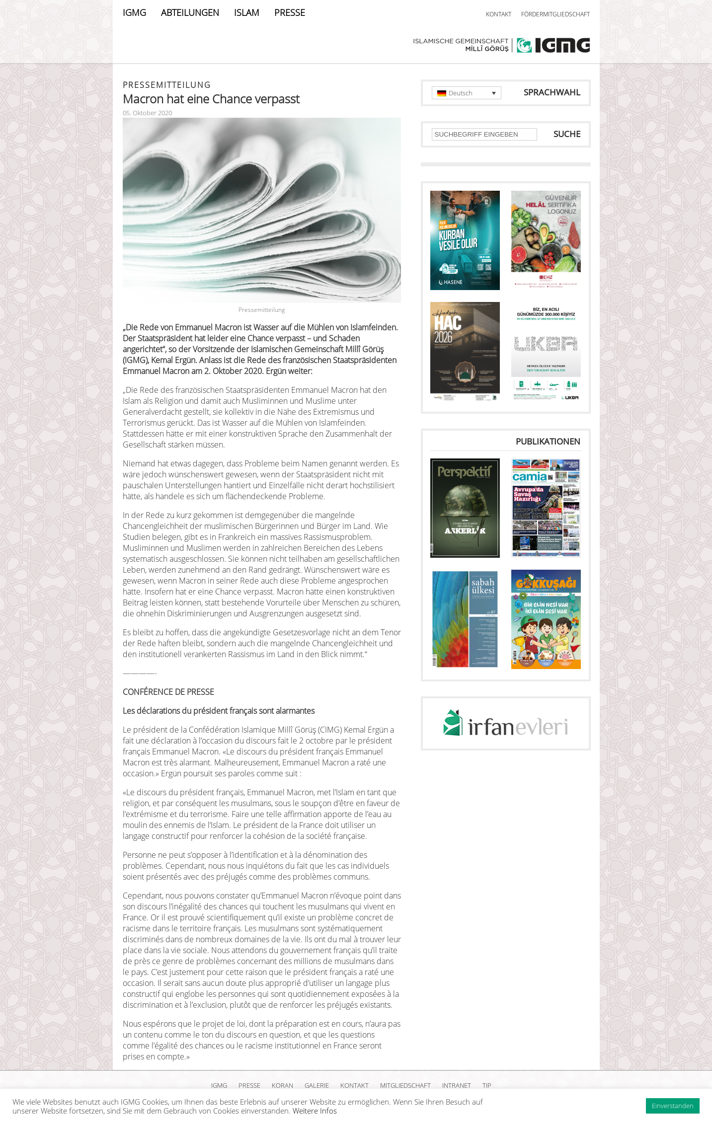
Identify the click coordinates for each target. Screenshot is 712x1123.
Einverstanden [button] (673, 1105)
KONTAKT (498, 14)
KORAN (282, 1085)
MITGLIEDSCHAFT (405, 1085)
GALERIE (317, 1085)
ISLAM (246, 12)
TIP (486, 1085)
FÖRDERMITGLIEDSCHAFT (555, 14)
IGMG (134, 12)
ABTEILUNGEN (190, 12)
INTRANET (456, 1085)
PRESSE (289, 12)
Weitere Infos (315, 1111)
